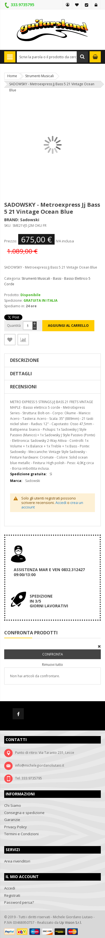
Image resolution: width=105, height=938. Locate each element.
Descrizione (24, 360)
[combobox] (52, 56)
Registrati (12, 895)
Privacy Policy (15, 826)
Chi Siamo (12, 805)
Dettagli (21, 374)
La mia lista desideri (77, 4)
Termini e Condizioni (21, 833)
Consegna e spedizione (24, 812)
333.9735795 (22, 4)
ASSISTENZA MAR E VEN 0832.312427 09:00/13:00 (49, 572)
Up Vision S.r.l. (70, 922)
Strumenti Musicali (39, 76)
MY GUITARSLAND (67, 4)
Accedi (96, 4)
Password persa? (19, 902)
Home (12, 76)
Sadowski (29, 219)
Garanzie (12, 819)
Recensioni (23, 387)
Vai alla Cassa (86, 4)
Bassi (57, 278)
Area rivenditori (17, 861)
